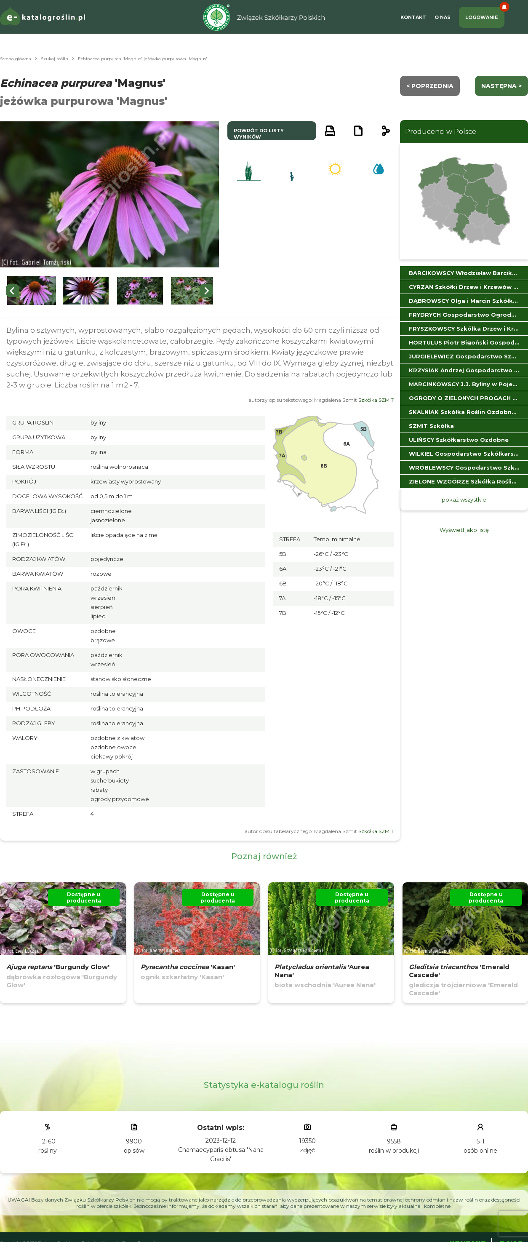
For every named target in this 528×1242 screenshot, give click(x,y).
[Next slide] (206, 290)
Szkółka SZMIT (376, 400)
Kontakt (413, 17)
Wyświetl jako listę (464, 529)
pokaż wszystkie (464, 499)
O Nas (443, 17)
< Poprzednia (429, 86)
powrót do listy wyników (259, 134)
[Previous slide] (12, 290)
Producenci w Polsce (440, 132)
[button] (31, 291)
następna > (501, 86)
